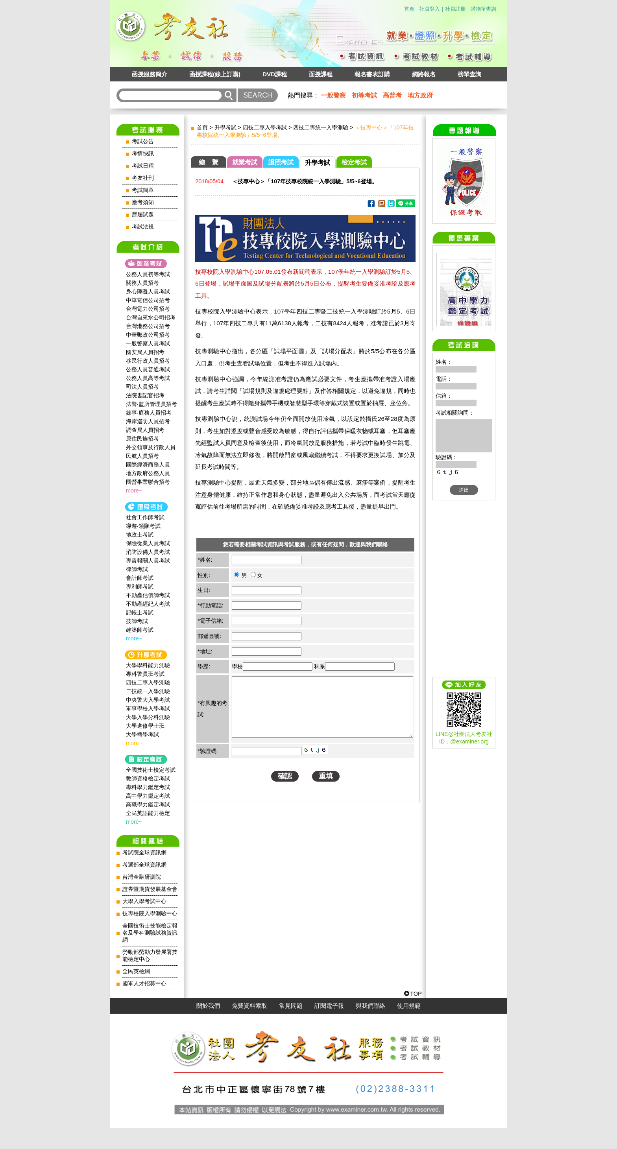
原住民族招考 (142, 438)
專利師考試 (139, 586)
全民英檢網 (136, 971)
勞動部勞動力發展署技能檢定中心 (149, 955)
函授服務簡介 (149, 74)
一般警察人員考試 (148, 343)
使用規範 (409, 1027)
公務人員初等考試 (148, 274)
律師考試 (137, 569)
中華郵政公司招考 (148, 335)
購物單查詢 (483, 9)
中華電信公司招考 (148, 300)
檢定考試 (354, 162)
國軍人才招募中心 (144, 984)
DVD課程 (274, 74)
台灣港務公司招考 (148, 326)
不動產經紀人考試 (148, 604)
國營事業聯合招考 (148, 482)
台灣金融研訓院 (141, 877)
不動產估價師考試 (148, 595)
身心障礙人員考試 (148, 291)
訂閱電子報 (329, 1027)
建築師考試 (139, 630)
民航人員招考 (142, 456)
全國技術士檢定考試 (150, 770)
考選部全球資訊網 (144, 865)
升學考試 (225, 127)
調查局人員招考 (145, 430)
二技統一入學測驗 (148, 691)
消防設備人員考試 (148, 552)
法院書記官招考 (145, 395)
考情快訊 (143, 154)
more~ (134, 490)
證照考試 (281, 162)
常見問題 (291, 1027)
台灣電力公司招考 (148, 309)
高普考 (392, 95)
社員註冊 (455, 9)
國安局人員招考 (145, 352)
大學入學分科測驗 (148, 717)
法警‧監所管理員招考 (151, 404)
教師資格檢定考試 (148, 778)
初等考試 (364, 95)
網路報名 (424, 74)
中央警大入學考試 (148, 700)
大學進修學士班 (145, 726)
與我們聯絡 (370, 1027)
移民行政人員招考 (148, 361)
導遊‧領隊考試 (143, 526)
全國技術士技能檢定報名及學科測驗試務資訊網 (149, 933)
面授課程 (321, 74)
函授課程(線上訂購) (214, 74)
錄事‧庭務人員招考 (149, 412)
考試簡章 (143, 190)
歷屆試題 (143, 215)
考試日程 (143, 166)
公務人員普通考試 (148, 369)
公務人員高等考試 (148, 378)
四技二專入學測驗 (148, 682)
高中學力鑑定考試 (148, 796)
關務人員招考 (142, 283)
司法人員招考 (142, 387)
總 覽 (208, 162)
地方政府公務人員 (148, 473)
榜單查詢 (469, 74)
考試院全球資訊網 (144, 853)
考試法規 (143, 227)
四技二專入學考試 (265, 127)
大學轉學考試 (142, 734)
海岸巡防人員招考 (148, 421)
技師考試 (137, 621)
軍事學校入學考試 (148, 708)
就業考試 (244, 162)
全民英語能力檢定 (148, 813)
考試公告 (143, 141)
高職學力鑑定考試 (148, 804)
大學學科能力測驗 (148, 665)
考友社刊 (143, 178)
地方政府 (420, 95)
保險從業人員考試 (148, 543)
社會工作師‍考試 (145, 517)
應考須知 (143, 202)
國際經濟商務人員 (148, 464)
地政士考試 (139, 534)
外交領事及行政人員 (150, 447)
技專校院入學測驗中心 (149, 914)
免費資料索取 (249, 1027)
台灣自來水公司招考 (150, 317)
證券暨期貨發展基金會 (149, 889)
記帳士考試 (139, 612)
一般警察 (333, 95)
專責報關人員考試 (148, 560)
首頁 (409, 9)
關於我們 (208, 1027)
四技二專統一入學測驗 (320, 127)
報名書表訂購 (372, 74)
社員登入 (429, 9)
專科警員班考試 (145, 674)
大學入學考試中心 (144, 901)
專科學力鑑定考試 (148, 787)
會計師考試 (139, 578)
